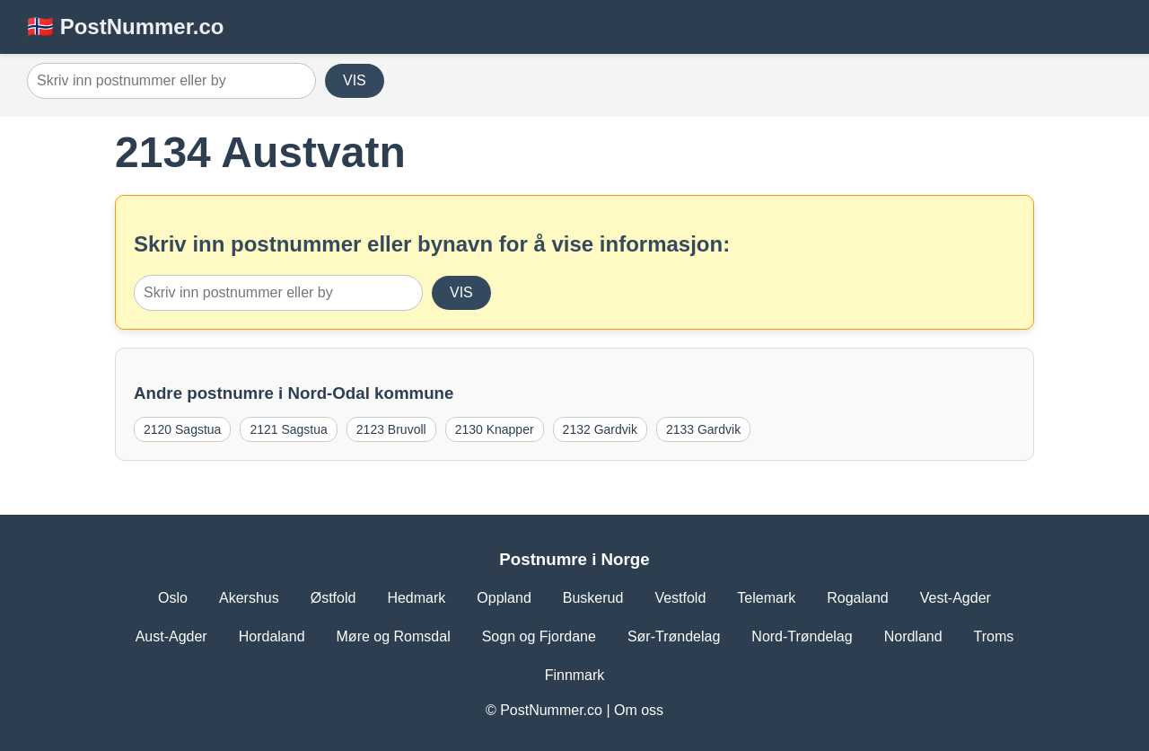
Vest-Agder (955, 597)
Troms (994, 636)
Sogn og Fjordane (539, 636)
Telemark (766, 597)
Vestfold (680, 597)
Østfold (333, 597)
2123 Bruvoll (391, 429)
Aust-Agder (171, 636)
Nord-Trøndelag (801, 636)
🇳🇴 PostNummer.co (125, 26)
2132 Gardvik (600, 429)
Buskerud (593, 597)
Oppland (504, 597)
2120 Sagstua (182, 429)
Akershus (249, 597)
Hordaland (272, 636)
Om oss (638, 710)
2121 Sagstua (288, 429)
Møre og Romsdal (394, 636)
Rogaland (858, 597)
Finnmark (575, 675)
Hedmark (416, 597)
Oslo (173, 597)
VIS (354, 80)
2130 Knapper (494, 429)
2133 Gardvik (703, 429)
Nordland (913, 636)
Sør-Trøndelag (673, 636)
